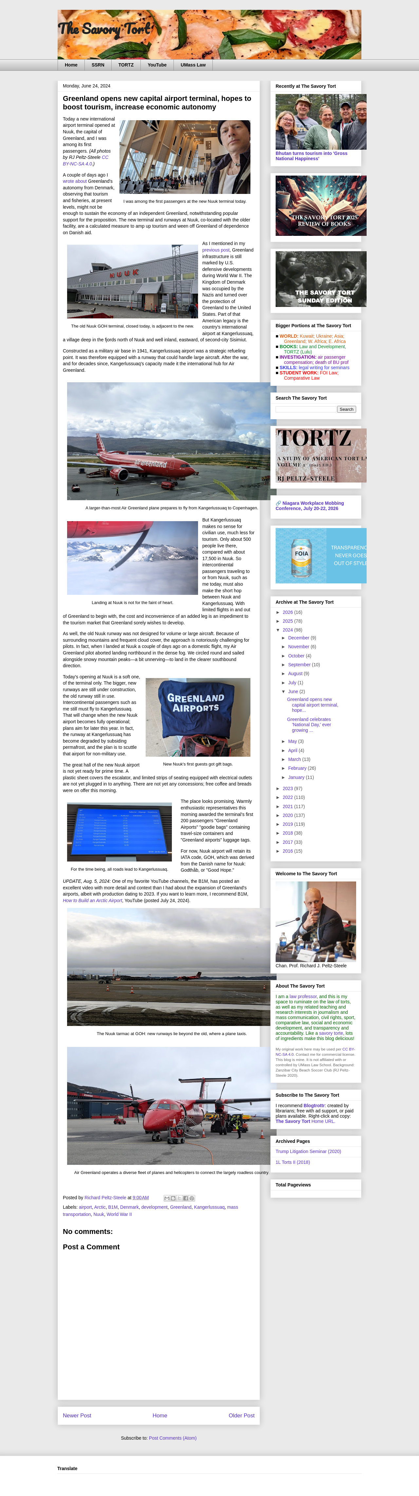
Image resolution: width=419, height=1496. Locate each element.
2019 (288, 824)
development (154, 1207)
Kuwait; (307, 336)
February (298, 768)
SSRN (98, 64)
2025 (288, 621)
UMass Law (193, 64)
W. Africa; (317, 341)
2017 (288, 842)
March (295, 759)
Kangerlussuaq (209, 1207)
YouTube (157, 64)
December (299, 637)
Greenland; (295, 341)
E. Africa (337, 341)
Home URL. (306, 1121)
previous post (215, 250)
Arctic (100, 1207)
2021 (288, 806)
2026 (288, 612)
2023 (288, 788)
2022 (288, 797)
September (300, 664)
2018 (288, 833)
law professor (303, 996)
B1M (113, 1207)
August (295, 673)
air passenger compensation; (313, 359)
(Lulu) (306, 351)
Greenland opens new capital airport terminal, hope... (312, 705)
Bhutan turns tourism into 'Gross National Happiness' (312, 156)
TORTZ (126, 64)
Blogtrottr (314, 1105)
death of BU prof (332, 362)
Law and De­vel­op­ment (322, 346)
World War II (119, 1214)
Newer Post (77, 1415)
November (299, 646)
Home (71, 64)
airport (85, 1207)
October (297, 655)
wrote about (75, 181)
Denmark (129, 1207)
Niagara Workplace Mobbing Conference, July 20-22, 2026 (310, 506)
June (293, 691)
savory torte (331, 1033)
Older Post (242, 1415)
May (293, 741)
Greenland (180, 1207)
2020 (288, 815)
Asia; (339, 336)
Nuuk (98, 1214)
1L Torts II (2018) (293, 1162)
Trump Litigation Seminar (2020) (308, 1151)
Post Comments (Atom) (172, 1438)
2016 (288, 851)
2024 (288, 630)
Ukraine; (324, 336)
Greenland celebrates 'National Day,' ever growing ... (309, 725)
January (297, 777)
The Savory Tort (104, 28)
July (293, 682)
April (293, 750)
